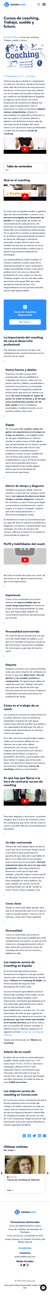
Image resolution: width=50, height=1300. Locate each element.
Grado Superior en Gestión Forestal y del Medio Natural (25, 1240)
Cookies (35, 1285)
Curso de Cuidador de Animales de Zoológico (25, 1230)
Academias (25, 1248)
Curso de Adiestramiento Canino (25, 1226)
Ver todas (9, 1150)
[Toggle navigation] (44, 4)
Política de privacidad (22, 1285)
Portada (7, 37)
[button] (43, 1287)
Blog (15, 37)
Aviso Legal (8, 1285)
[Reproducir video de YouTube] (25, 149)
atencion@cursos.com (25, 1256)
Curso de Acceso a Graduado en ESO (25, 1235)
